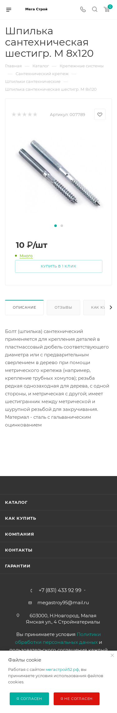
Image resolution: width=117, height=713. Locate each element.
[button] (55, 226)
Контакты (18, 549)
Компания (19, 534)
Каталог (16, 502)
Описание (24, 307)
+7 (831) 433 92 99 (60, 590)
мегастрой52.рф (62, 669)
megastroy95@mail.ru (63, 602)
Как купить (20, 518)
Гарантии (17, 565)
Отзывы (63, 307)
